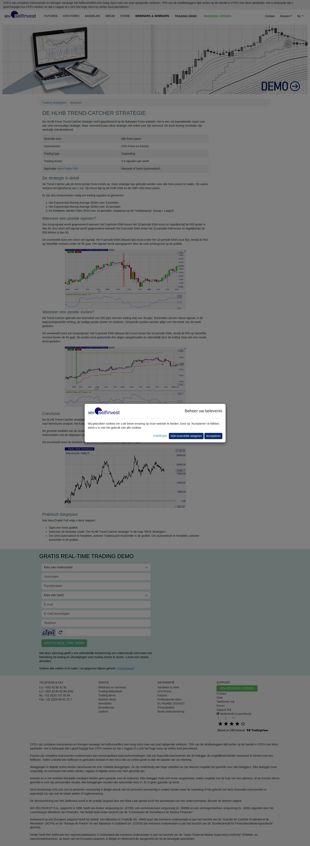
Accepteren (213, 436)
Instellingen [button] (160, 435)
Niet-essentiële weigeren (186, 436)
